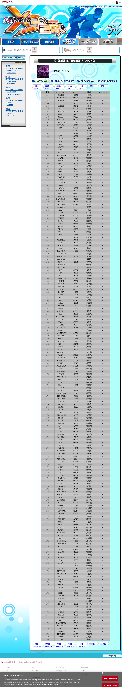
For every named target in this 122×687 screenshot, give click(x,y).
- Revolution (11, 73)
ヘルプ (9, 667)
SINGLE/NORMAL (43, 81)
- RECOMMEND (13, 81)
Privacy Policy (35, 670)
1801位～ (59, 89)
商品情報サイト (87, 7)
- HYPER (10, 115)
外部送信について (61, 671)
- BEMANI (11, 83)
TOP (61, 23)
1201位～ (103, 86)
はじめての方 (60, 667)
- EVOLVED (11, 70)
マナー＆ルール (85, 674)
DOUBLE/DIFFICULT (107, 81)
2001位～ (70, 89)
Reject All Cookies (110, 682)
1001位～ (92, 86)
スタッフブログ (102, 7)
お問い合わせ (115, 7)
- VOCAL (10, 102)
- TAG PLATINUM (14, 94)
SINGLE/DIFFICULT (64, 81)
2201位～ (81, 89)
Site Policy (83, 670)
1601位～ (48, 89)
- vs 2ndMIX (11, 92)
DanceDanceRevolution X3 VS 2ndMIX (31, 662)
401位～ (60, 86)
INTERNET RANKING (69, 41)
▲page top (112, 655)
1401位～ (37, 89)
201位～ (48, 86)
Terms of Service (11, 670)
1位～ (37, 86)
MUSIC (49, 41)
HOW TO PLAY (30, 41)
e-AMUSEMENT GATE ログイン (114, 28)
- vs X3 (9, 113)
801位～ (82, 86)
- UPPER (10, 105)
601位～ (71, 86)
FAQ (33, 667)
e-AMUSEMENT (9, 662)
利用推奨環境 (84, 667)
